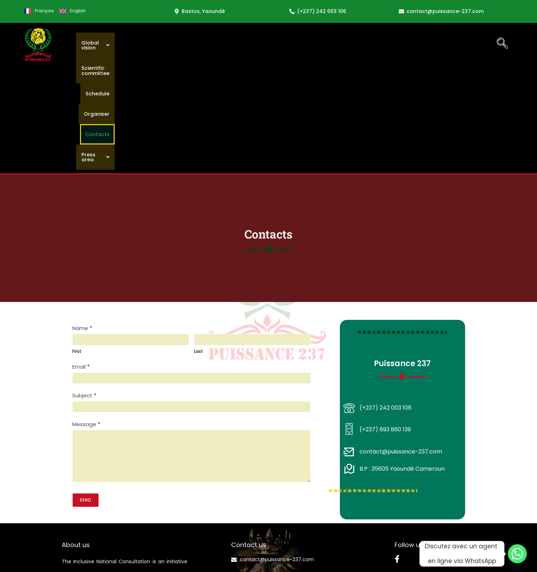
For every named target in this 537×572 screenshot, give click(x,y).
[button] (236, 44)
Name (82, 219)
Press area (463, 43)
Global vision (236, 43)
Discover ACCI (80, 533)
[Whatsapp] (517, 553)
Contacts (422, 43)
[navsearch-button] (502, 44)
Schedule (347, 43)
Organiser (384, 43)
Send (86, 392)
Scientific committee (296, 43)
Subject (84, 287)
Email (81, 258)
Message (86, 315)
